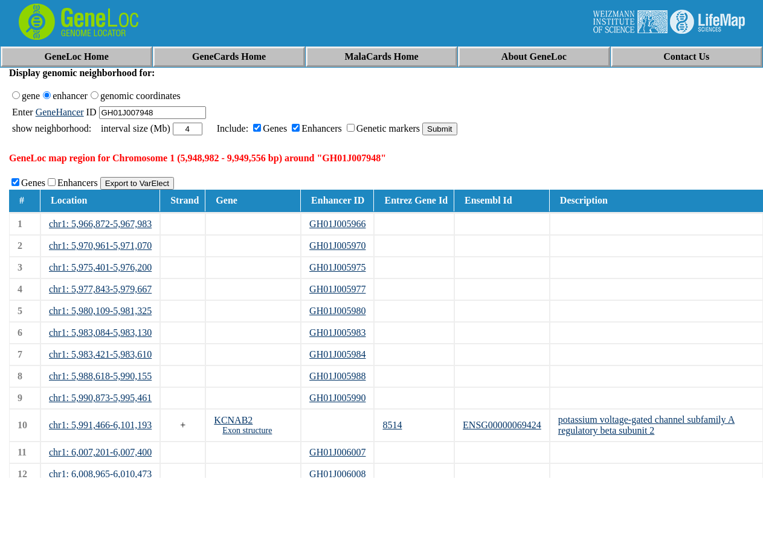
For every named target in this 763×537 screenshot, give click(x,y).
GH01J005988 (337, 376)
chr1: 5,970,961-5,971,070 (100, 245)
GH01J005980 (337, 311)
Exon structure (247, 430)
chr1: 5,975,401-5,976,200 (100, 267)
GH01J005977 (337, 289)
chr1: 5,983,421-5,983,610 (100, 354)
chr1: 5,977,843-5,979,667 (100, 289)
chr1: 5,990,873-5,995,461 (100, 398)
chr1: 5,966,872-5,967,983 (100, 224)
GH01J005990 (337, 398)
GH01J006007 (337, 452)
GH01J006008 (337, 474)
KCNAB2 (233, 420)
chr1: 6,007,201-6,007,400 (100, 452)
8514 (392, 425)
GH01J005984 (337, 354)
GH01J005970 (337, 245)
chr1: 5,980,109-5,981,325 (100, 311)
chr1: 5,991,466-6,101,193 (100, 425)
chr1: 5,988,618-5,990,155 (100, 376)
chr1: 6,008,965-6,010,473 (100, 474)
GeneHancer (60, 112)
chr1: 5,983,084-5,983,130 (100, 332)
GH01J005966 (337, 224)
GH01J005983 (337, 332)
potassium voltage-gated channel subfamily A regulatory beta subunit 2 (646, 425)
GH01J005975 (337, 267)
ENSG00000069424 (502, 425)
